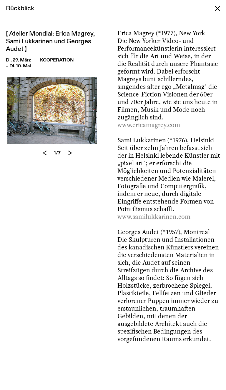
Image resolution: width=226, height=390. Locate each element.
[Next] (70, 153)
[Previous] (45, 153)
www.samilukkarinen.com (153, 216)
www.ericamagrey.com (148, 124)
